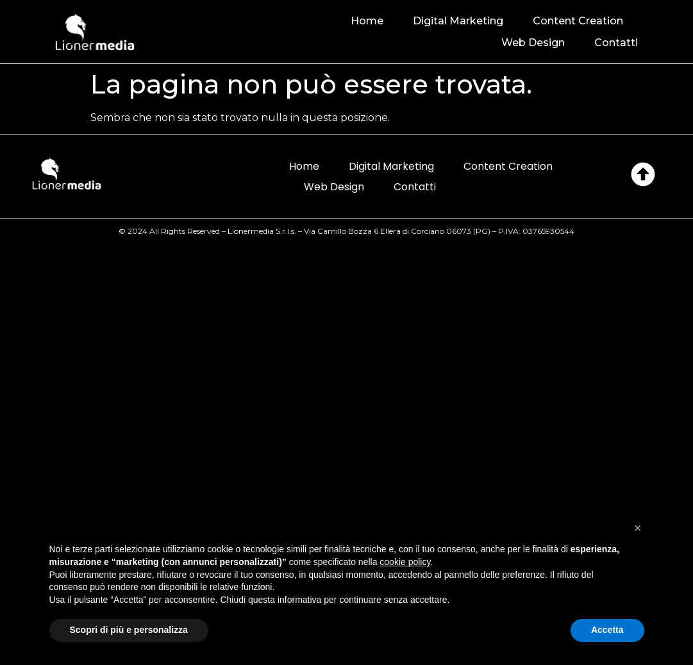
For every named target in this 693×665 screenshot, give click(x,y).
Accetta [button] (607, 630)
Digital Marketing (458, 21)
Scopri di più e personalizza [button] (129, 630)
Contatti (616, 43)
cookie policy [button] (405, 562)
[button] (638, 528)
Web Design (533, 43)
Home (367, 21)
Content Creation (578, 21)
